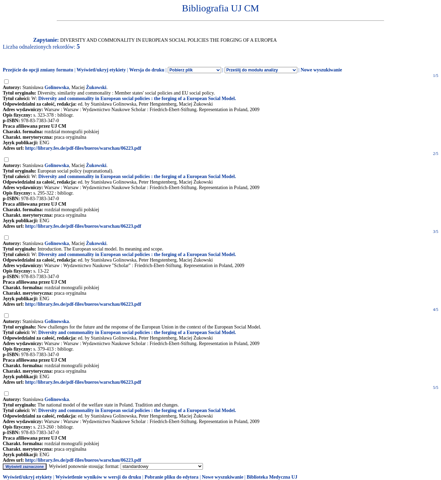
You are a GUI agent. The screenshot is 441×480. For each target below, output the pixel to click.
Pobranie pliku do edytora (171, 477)
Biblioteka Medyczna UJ (272, 477)
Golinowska (56, 87)
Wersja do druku (146, 69)
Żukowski (96, 87)
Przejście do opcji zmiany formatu (38, 69)
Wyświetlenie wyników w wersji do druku (98, 477)
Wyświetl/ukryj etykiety (101, 69)
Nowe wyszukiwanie (321, 69)
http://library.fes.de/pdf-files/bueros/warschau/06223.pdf (83, 148)
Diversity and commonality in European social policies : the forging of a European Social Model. (137, 98)
